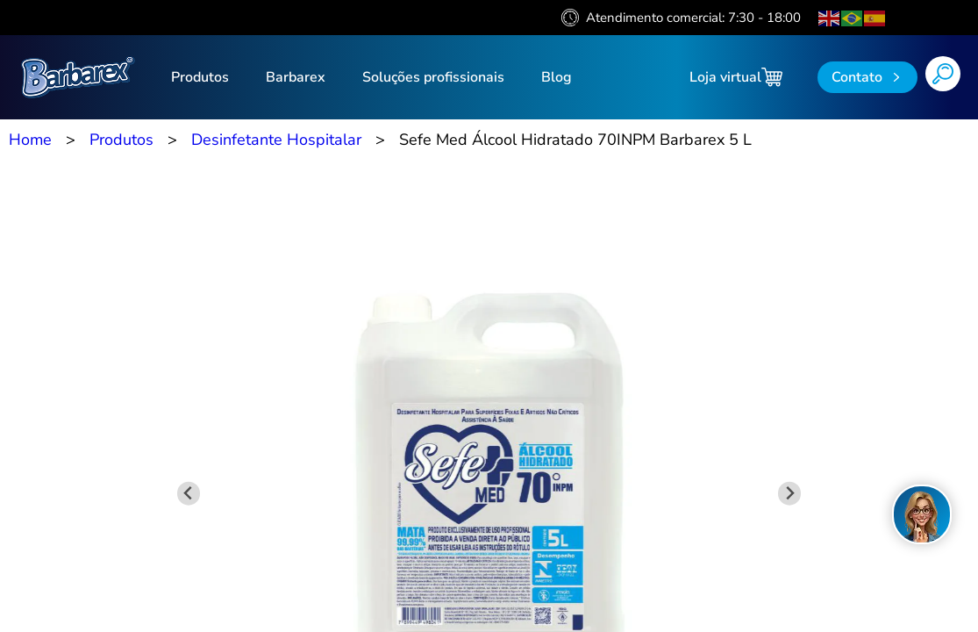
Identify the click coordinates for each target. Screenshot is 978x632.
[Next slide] (790, 494)
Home (30, 139)
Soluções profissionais (433, 77)
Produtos (200, 77)
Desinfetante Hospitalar (276, 139)
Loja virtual (735, 77)
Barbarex (295, 77)
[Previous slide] (189, 494)
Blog (556, 77)
